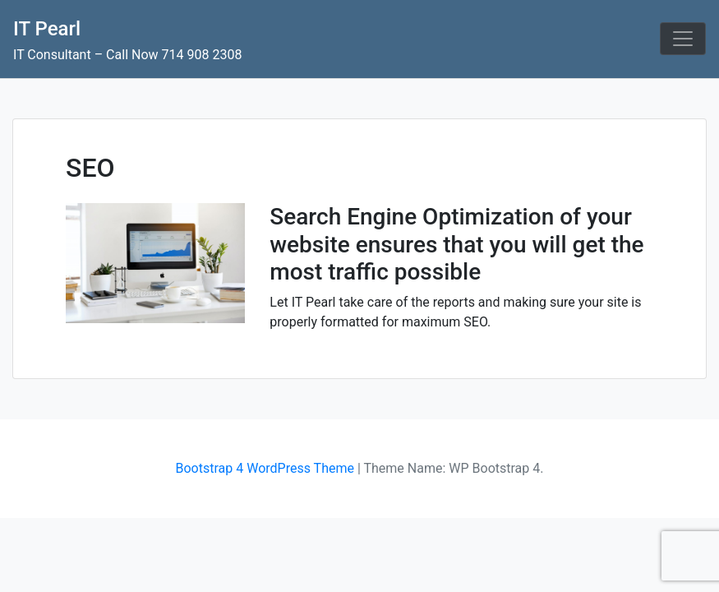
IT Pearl (47, 28)
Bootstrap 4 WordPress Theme (265, 468)
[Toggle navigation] (683, 38)
